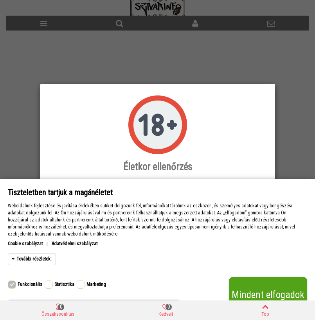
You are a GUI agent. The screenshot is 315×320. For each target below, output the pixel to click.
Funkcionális (30, 284)
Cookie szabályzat (25, 243)
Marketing (96, 284)
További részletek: (34, 259)
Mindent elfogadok (268, 294)
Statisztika (64, 284)
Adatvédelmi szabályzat (74, 243)
